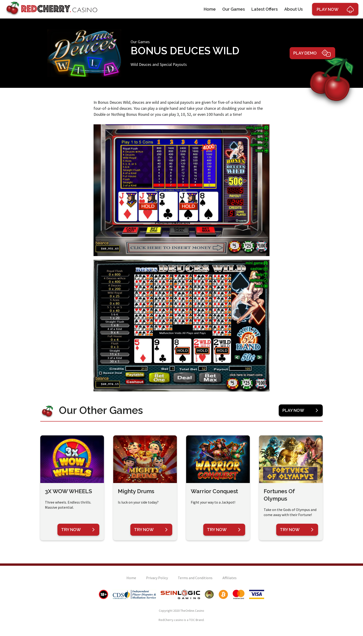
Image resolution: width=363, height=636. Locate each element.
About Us (293, 9)
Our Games (233, 9)
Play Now (300, 410)
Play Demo (312, 53)
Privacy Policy (157, 577)
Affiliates (229, 577)
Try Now (78, 529)
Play (335, 9)
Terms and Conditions (195, 577)
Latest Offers (264, 9)
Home (210, 9)
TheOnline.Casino (192, 610)
